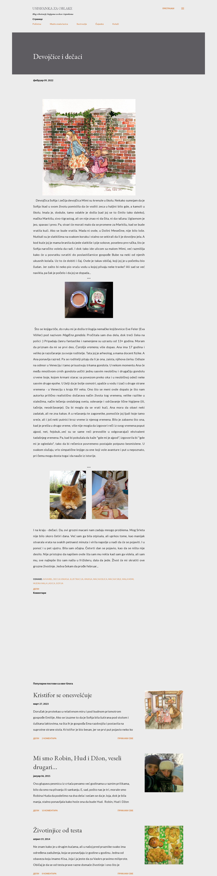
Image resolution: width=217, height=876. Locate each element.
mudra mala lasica (44, 583)
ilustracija (76, 579)
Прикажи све (125, 738)
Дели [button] (36, 589)
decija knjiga (61, 579)
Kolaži (115, 24)
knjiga (88, 579)
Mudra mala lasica (59, 24)
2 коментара (49, 738)
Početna (37, 24)
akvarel (47, 579)
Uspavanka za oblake (52, 8)
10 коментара (50, 810)
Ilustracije (82, 24)
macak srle (114, 579)
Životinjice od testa (57, 830)
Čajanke (100, 24)
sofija (59, 583)
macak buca (100, 579)
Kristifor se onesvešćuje (62, 695)
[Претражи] (168, 8)
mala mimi (128, 579)
